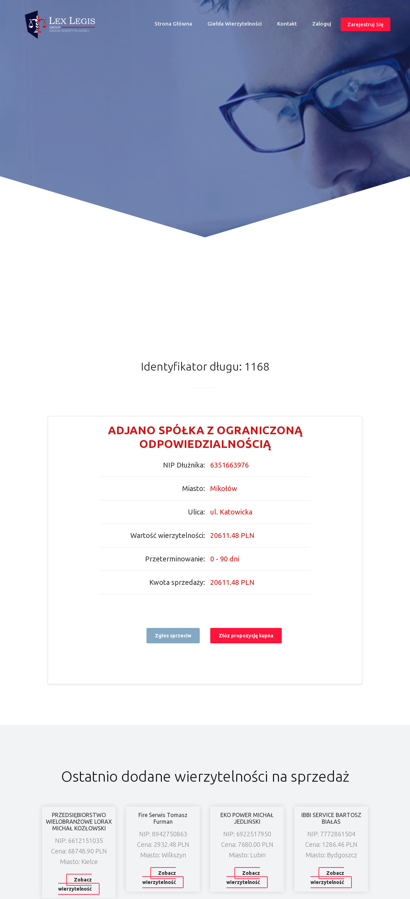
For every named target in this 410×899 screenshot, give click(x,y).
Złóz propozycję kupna (246, 635)
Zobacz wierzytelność (75, 884)
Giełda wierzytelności (234, 24)
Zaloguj (321, 24)
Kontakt (287, 24)
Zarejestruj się (365, 24)
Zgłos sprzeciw (173, 635)
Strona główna (176, 25)
